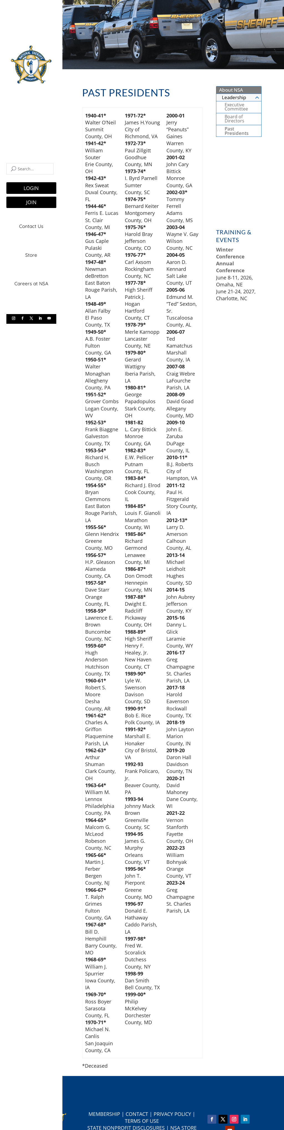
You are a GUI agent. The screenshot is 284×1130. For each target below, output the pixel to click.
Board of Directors (234, 119)
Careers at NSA (31, 283)
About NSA (231, 90)
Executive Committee (236, 107)
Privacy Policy (172, 1114)
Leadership (241, 97)
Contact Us (31, 226)
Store (31, 255)
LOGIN (31, 188)
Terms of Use (142, 1121)
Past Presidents (236, 130)
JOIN (31, 202)
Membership (104, 1114)
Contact (137, 1114)
